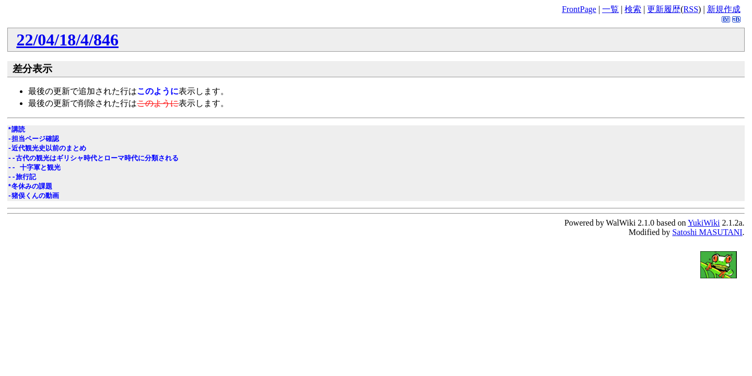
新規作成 (724, 9)
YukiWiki (704, 222)
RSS (691, 9)
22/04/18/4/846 (67, 39)
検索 (633, 9)
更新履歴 (663, 9)
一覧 (610, 9)
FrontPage (579, 9)
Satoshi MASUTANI (707, 232)
